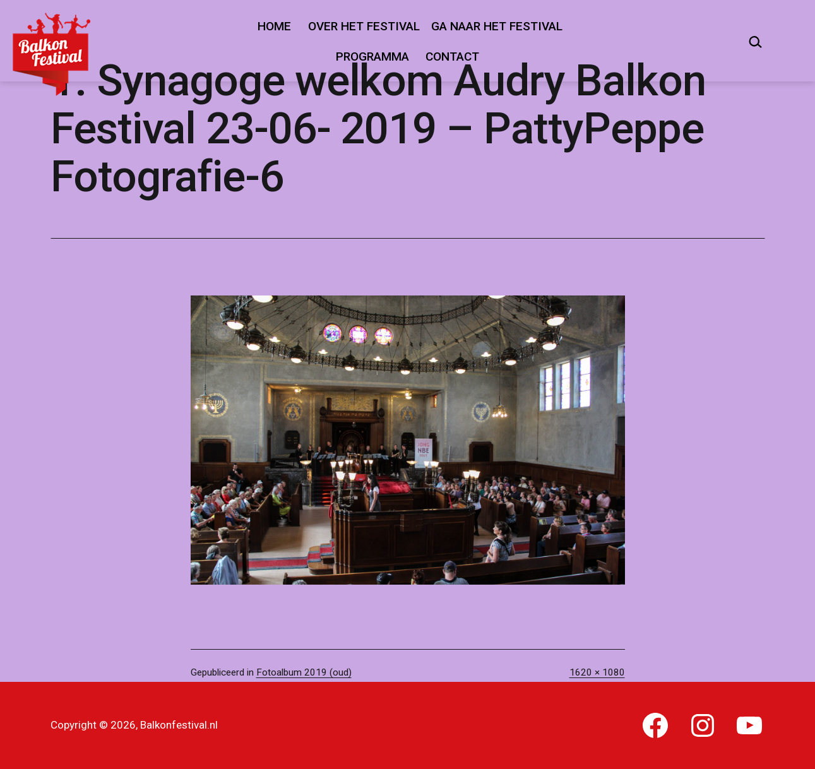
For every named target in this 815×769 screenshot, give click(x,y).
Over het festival (364, 26)
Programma (372, 56)
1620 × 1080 (597, 672)
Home (274, 26)
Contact (452, 56)
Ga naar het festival (496, 26)
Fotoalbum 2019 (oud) (304, 672)
